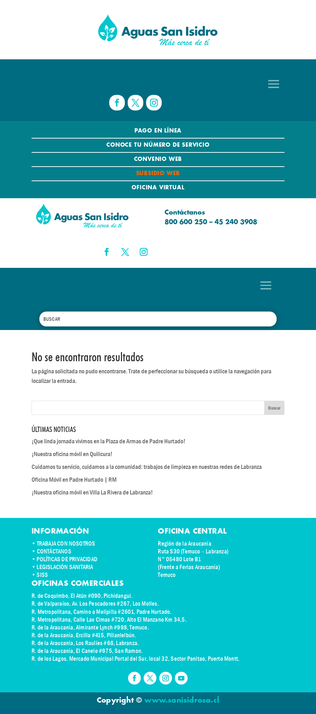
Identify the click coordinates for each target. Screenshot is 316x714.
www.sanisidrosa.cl (181, 700)
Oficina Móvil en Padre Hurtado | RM (74, 480)
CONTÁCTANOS (54, 551)
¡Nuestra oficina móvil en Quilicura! (72, 454)
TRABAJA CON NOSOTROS (66, 543)
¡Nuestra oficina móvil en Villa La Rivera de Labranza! (92, 492)
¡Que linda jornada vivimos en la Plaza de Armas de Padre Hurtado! (108, 441)
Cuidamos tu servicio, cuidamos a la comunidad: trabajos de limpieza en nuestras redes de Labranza (147, 467)
